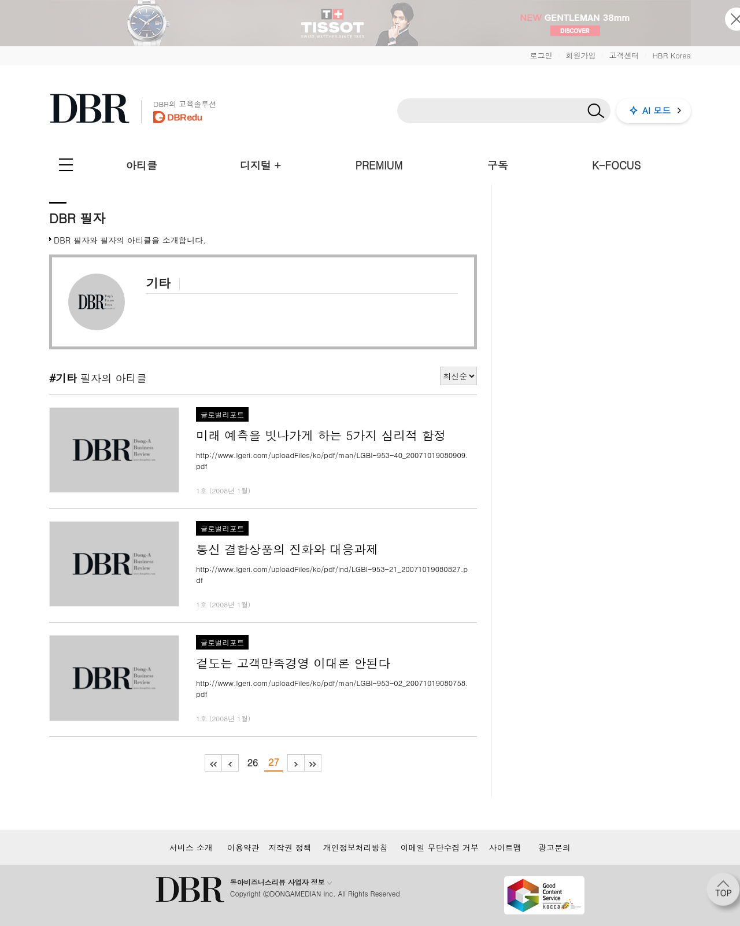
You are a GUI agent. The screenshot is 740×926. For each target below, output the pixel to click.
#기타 (63, 377)
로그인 (541, 55)
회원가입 (580, 55)
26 (252, 762)
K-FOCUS (616, 165)
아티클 (141, 165)
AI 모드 (656, 110)
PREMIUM (379, 165)
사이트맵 (505, 847)
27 (273, 762)
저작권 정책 (290, 847)
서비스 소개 (191, 847)
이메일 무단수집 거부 (440, 847)
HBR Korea (671, 55)
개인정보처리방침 (355, 847)
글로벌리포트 (223, 414)
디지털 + (260, 165)
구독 (497, 165)
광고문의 (554, 847)
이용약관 (243, 847)
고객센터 (624, 55)
